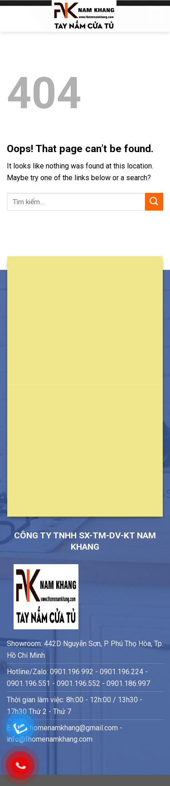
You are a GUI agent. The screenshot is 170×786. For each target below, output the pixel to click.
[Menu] (12, 16)
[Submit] (154, 202)
